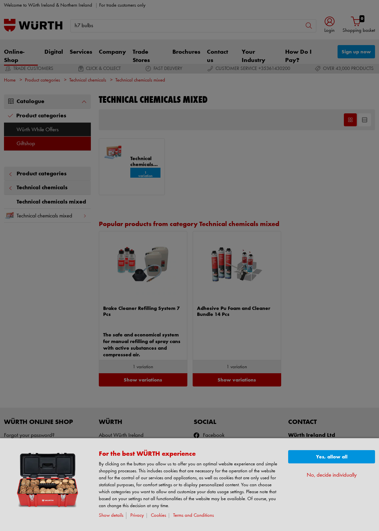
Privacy (137, 515)
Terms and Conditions (193, 515)
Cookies (158, 515)
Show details (111, 515)
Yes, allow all (331, 456)
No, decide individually (332, 475)
